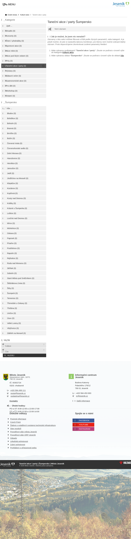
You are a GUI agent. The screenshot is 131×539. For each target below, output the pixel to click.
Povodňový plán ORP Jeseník (23, 434)
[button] (9, 4)
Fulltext (6, 345)
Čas (5, 351)
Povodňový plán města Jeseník (23, 431)
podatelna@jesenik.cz (20, 395)
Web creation (125, 462)
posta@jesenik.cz (18, 393)
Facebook (84, 420)
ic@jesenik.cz (82, 395)
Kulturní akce (24, 15)
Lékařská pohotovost (19, 441)
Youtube (83, 424)
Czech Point (15, 421)
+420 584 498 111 (18, 390)
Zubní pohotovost (17, 444)
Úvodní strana (120, 4)
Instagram (84, 428)
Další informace (83, 400)
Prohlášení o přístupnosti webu (23, 447)
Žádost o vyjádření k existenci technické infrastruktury (33, 425)
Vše (122, 55)
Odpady (13, 438)
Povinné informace (18, 418)
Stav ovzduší (15, 428)
